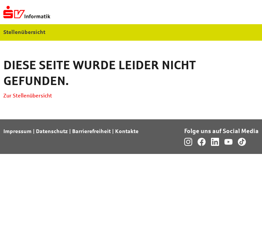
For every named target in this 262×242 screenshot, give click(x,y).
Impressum (17, 131)
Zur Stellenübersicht (27, 95)
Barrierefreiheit (91, 131)
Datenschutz (52, 131)
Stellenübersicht (24, 32)
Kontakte (127, 131)
